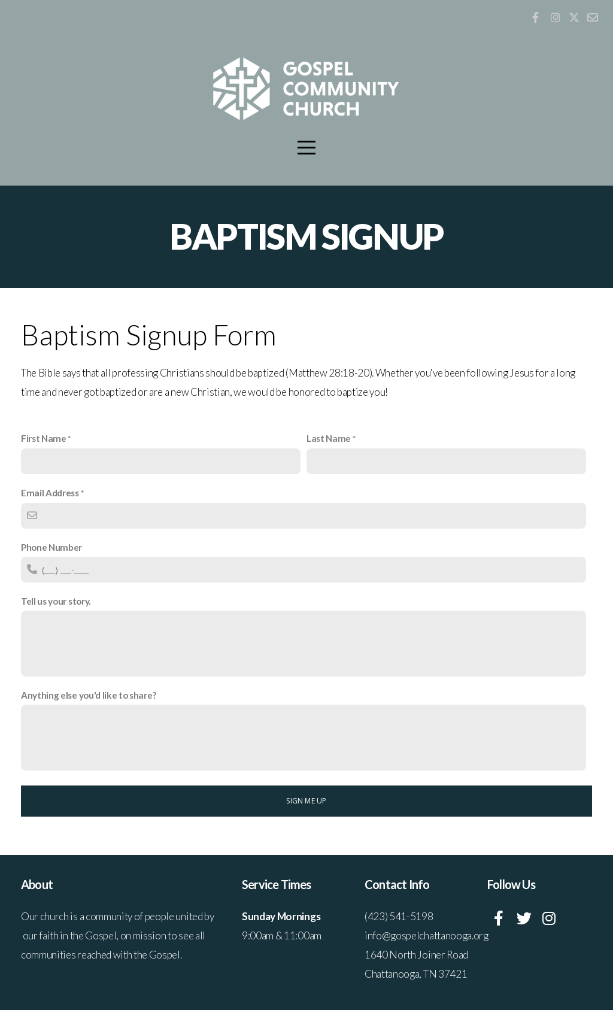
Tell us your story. (55, 601)
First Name (43, 438)
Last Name (328, 438)
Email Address (50, 492)
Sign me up (306, 801)
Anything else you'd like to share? (88, 695)
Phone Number (51, 547)
